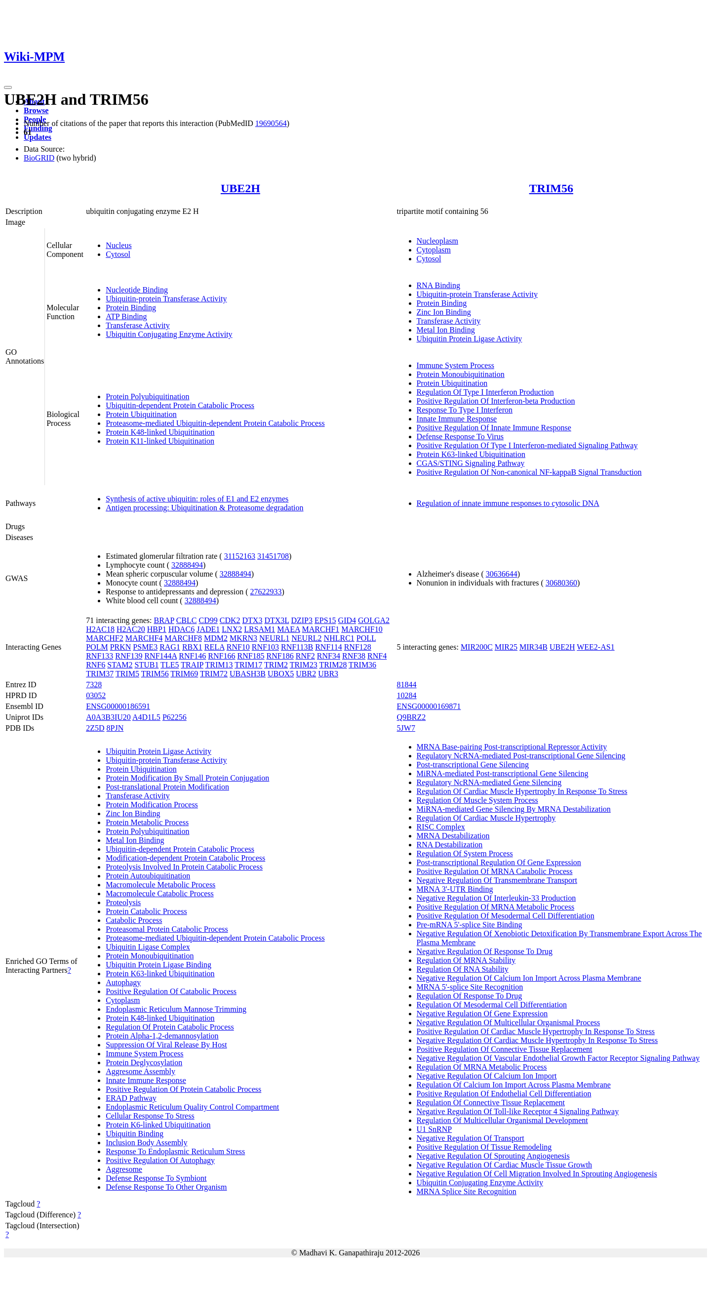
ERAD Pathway (131, 1098)
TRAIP (192, 665)
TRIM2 (276, 665)
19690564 (271, 123)
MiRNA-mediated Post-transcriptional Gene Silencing (503, 773)
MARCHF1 (321, 629)
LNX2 (232, 629)
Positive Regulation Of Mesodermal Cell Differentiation (505, 916)
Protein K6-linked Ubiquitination (158, 1125)
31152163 (239, 556)
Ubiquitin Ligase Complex (148, 947)
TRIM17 (248, 665)
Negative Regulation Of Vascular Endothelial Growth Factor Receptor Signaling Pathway (558, 1058)
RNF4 (377, 656)
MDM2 (216, 638)
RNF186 (280, 656)
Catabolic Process (134, 920)
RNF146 (192, 656)
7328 (94, 684)
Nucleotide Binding (137, 290)
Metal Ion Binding (446, 330)
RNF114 (328, 647)
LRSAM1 (259, 629)
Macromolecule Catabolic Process (160, 893)
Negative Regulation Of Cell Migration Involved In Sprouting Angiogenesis (537, 1173)
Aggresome (124, 1169)
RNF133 (99, 656)
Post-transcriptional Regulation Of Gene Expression (499, 862)
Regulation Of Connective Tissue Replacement (491, 1102)
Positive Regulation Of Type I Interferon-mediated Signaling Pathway (527, 445)
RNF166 (221, 656)
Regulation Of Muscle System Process (477, 800)
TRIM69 (184, 673)
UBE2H (240, 188)
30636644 (501, 574)
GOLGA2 (374, 620)
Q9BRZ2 (411, 717)
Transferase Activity (138, 325)
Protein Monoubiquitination (461, 374)
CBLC (186, 620)
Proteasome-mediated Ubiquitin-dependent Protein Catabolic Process (215, 423)
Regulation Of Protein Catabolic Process (170, 1027)
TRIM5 (127, 673)
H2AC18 (100, 629)
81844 (407, 684)
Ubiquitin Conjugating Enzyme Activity (169, 334)
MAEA (288, 629)
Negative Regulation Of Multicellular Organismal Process (508, 1022)
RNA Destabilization (450, 844)
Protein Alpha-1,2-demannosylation (162, 1036)
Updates (37, 137)
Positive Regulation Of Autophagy (160, 1160)
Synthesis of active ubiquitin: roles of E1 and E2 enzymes (197, 499)
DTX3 (252, 620)
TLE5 (169, 665)
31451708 (273, 556)
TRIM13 (219, 665)
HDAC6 (181, 629)
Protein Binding (131, 307)
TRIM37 (100, 673)
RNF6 (95, 665)
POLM (97, 647)
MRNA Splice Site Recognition (466, 1191)
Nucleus (118, 245)
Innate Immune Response (457, 419)
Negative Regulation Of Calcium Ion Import (487, 1076)
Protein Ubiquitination (141, 414)
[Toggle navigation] (8, 87)
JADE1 (208, 629)
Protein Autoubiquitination (148, 876)
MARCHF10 (362, 629)
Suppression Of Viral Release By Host (166, 1044)
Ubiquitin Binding (134, 1133)
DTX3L (276, 620)
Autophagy (123, 982)
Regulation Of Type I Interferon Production (485, 392)
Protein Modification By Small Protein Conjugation (187, 778)
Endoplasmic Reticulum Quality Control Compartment (192, 1107)
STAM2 (119, 665)
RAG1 (169, 647)
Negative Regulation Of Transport (470, 1138)
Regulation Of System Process (465, 853)
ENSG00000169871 (429, 706)
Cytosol (118, 254)
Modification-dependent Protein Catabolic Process (185, 858)
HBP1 (156, 629)
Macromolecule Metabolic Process (160, 884)
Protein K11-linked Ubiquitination (160, 441)
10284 (407, 695)
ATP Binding (126, 316)
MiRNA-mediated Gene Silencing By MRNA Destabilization (514, 809)
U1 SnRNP (434, 1129)
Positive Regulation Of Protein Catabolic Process (183, 1089)
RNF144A (160, 656)
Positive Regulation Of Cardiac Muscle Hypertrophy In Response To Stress (536, 1031)
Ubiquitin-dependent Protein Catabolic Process (180, 405)
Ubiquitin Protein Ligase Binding (158, 964)
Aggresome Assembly (140, 1071)
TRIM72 (214, 673)
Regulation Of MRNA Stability (466, 960)
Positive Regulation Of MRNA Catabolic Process (495, 871)
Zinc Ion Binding (444, 312)
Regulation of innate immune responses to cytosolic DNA (508, 503)
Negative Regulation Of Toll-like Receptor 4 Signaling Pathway (518, 1111)
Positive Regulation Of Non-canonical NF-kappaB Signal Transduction (529, 472)
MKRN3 (243, 638)
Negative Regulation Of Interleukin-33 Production (496, 898)
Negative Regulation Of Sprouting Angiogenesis (493, 1156)
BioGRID (39, 158)
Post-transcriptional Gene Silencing (473, 764)
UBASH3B (248, 673)
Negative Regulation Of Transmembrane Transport (497, 880)
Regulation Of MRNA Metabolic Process (482, 1067)
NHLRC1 (339, 638)
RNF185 (250, 656)
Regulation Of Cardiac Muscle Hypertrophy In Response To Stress (522, 791)
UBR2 (306, 673)
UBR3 (328, 673)
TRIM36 (362, 665)
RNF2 (305, 656)
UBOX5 (281, 673)
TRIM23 (303, 665)
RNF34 (328, 656)
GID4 (347, 620)
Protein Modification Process (152, 804)
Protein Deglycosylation (144, 1062)
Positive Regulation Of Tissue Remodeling (484, 1147)
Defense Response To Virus (460, 436)
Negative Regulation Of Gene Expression (482, 1013)
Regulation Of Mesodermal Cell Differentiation (492, 1004)
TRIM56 (551, 188)
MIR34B (533, 647)
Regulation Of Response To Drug (469, 996)
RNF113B (297, 647)
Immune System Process (455, 365)
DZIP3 (302, 620)
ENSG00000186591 (118, 706)
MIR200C (477, 647)
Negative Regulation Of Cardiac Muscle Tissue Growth (504, 1165)
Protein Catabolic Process (146, 911)
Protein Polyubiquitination (147, 396)
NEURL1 (274, 638)
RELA (214, 647)
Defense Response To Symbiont (156, 1178)
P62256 (174, 717)
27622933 (266, 591)
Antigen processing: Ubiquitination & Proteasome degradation (204, 507)
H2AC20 (131, 629)
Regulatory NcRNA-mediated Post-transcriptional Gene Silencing (521, 755)
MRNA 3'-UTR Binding (455, 889)
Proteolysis (123, 902)
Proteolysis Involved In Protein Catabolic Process (184, 867)
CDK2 (230, 620)
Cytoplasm (434, 250)
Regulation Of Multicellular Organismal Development (502, 1120)
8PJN (115, 728)
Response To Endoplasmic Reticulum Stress (175, 1151)
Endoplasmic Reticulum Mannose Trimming (176, 1009)
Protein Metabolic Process (147, 822)
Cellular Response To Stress (150, 1116)
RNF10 (238, 647)
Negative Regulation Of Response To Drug (485, 951)
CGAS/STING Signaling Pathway (471, 463)
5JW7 (406, 728)
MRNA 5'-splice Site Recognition (470, 987)
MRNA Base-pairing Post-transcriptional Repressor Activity (512, 747)
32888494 (187, 565)
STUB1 (146, 665)
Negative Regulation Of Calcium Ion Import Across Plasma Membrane (529, 978)
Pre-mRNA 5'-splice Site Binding (469, 924)
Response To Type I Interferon (465, 410)
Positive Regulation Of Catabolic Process (171, 991)
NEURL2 (306, 638)
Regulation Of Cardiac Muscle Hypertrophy (486, 818)
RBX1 (192, 647)
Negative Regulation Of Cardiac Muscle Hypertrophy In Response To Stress (537, 1040)
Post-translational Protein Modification (167, 787)
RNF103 (265, 647)
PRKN (120, 647)
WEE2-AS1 (595, 647)
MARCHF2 (104, 638)
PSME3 (145, 647)
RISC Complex (441, 827)
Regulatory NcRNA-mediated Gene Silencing (489, 782)
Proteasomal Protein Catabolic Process (167, 929)
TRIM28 (333, 665)
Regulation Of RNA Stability (463, 969)
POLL (366, 638)
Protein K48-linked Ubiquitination (160, 432)
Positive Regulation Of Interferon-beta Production (496, 401)
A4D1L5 (146, 717)
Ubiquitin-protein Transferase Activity (166, 298)
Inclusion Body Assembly (146, 1142)
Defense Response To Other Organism (166, 1187)
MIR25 (506, 647)
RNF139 (128, 656)
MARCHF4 (144, 638)
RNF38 (353, 656)
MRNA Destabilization (453, 836)
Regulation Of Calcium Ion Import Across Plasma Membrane (514, 1085)
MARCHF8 (183, 638)
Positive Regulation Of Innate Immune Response (494, 427)
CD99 (207, 620)
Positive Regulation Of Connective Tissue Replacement (504, 1049)
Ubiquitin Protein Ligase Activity (469, 338)
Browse (36, 110)
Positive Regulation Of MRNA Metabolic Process (496, 907)
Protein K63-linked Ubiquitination (471, 454)
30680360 (561, 583)
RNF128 (357, 647)
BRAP (164, 620)
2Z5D (95, 728)
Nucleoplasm (437, 241)
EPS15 (325, 620)
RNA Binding (438, 285)
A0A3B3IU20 (108, 717)
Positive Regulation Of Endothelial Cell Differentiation (504, 1093)
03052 (96, 695)
